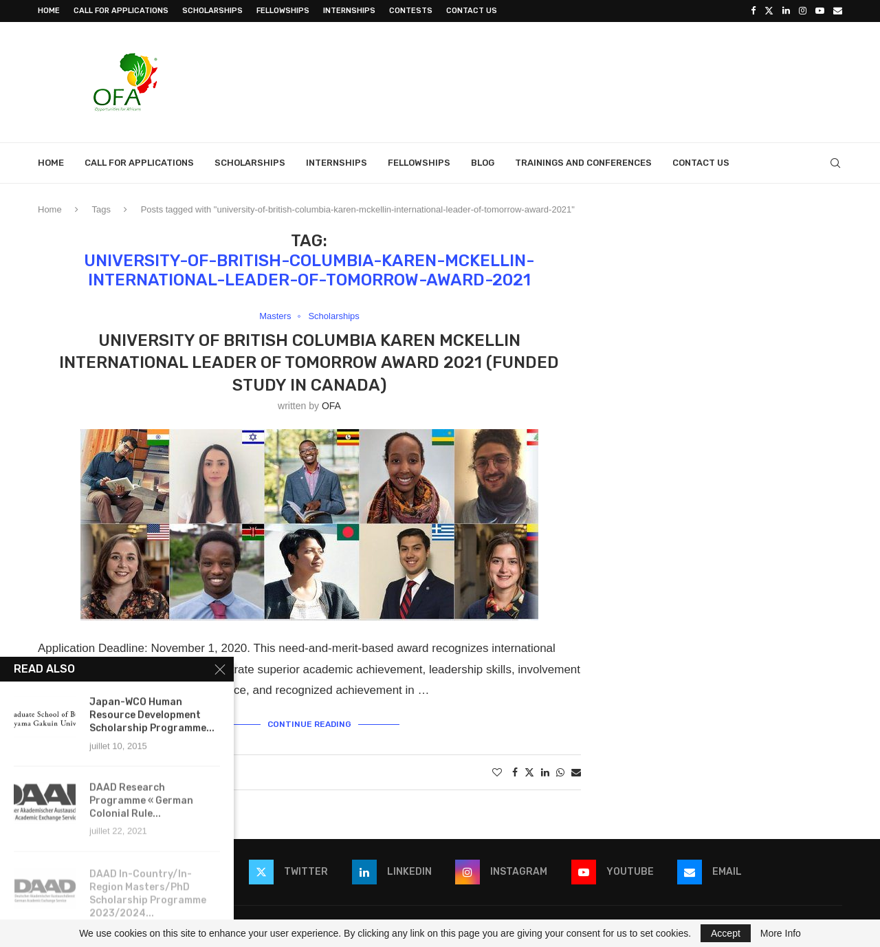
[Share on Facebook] (515, 772)
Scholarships (212, 10)
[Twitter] (768, 11)
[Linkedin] (786, 11)
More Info (780, 933)
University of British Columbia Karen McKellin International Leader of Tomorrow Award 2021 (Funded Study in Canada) (309, 363)
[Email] (837, 11)
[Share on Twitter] (529, 772)
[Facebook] (753, 11)
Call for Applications (121, 10)
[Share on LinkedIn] (545, 772)
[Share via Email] (576, 772)
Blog (482, 162)
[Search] (835, 163)
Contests (410, 10)
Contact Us (471, 10)
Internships (349, 10)
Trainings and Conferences (583, 162)
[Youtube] (819, 11)
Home (49, 10)
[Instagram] (802, 11)
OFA (331, 405)
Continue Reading (309, 724)
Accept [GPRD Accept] (725, 933)
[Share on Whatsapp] (560, 772)
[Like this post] (497, 772)
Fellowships (282, 10)
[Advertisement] (592, 80)
